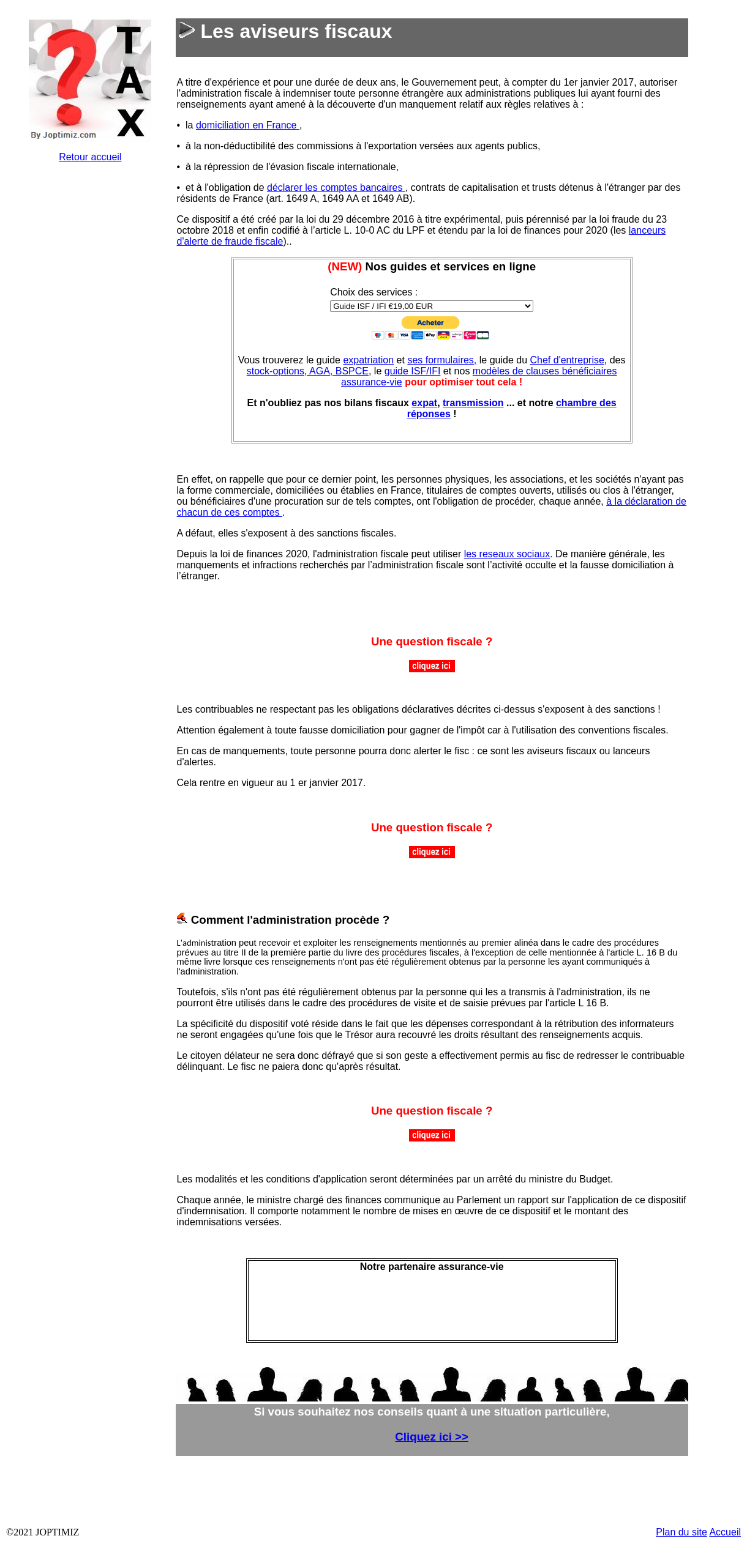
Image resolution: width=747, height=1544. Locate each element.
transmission (473, 403)
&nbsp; (90, 356)
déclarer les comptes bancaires (336, 187)
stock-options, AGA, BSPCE (308, 371)
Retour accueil (90, 157)
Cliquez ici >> (431, 1436)
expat (424, 403)
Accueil (725, 1532)
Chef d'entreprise (567, 360)
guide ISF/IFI (413, 371)
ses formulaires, (441, 360)
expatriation (368, 360)
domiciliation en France (247, 125)
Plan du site (681, 1532)
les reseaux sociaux (507, 554)
